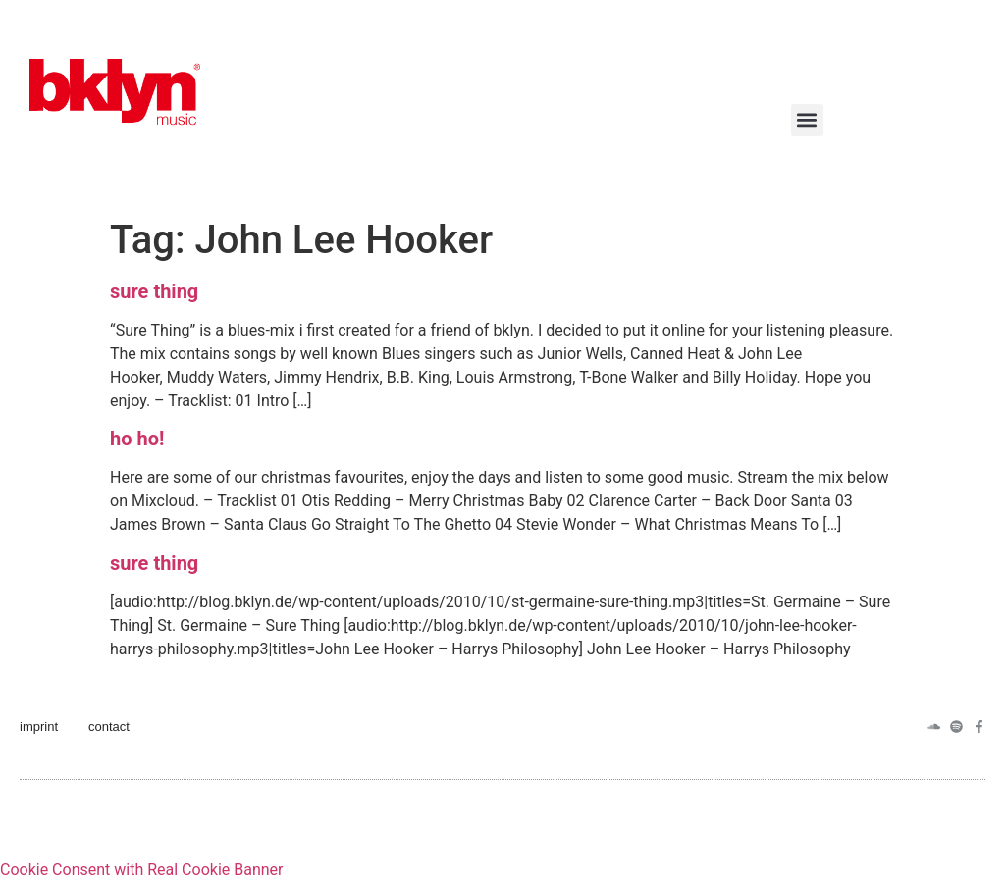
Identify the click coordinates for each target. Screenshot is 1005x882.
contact (109, 726)
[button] (807, 120)
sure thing (154, 291)
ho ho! (137, 438)
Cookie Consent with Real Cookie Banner (141, 869)
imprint (39, 726)
